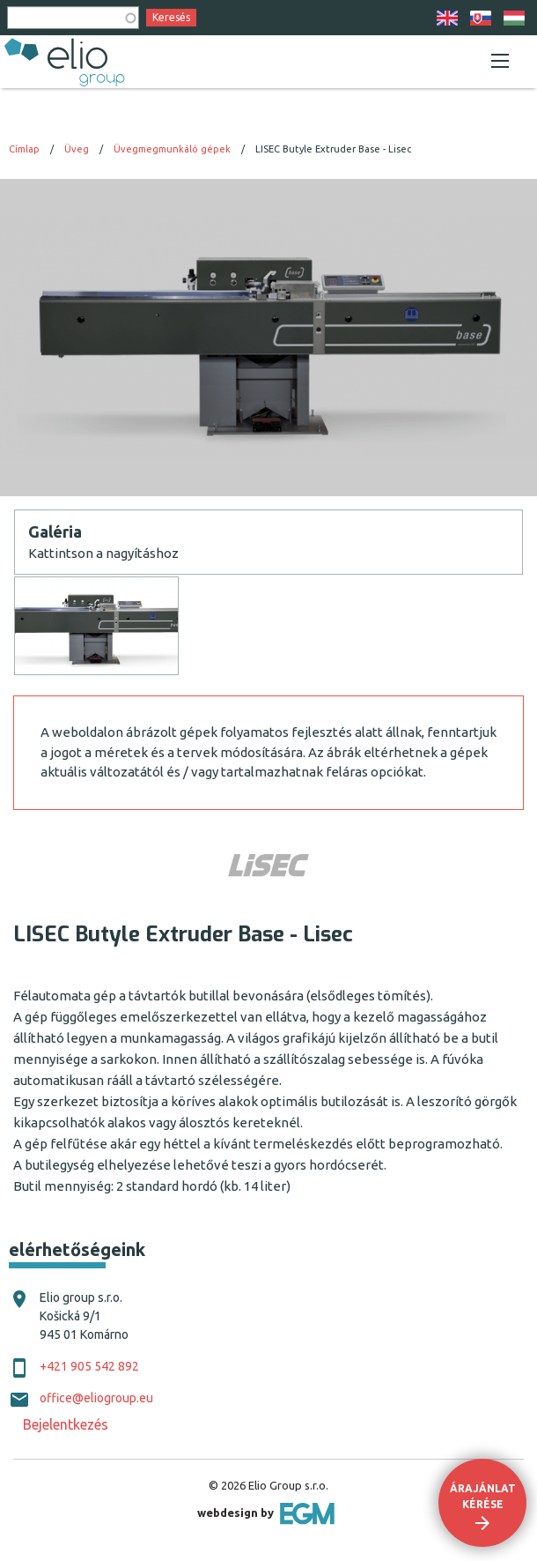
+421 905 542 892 (89, 1366)
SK (480, 18)
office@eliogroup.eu (96, 1398)
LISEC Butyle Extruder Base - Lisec (333, 149)
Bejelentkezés (65, 1424)
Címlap (24, 149)
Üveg (76, 149)
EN (447, 18)
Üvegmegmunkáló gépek (172, 149)
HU (514, 18)
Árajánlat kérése (483, 1496)
